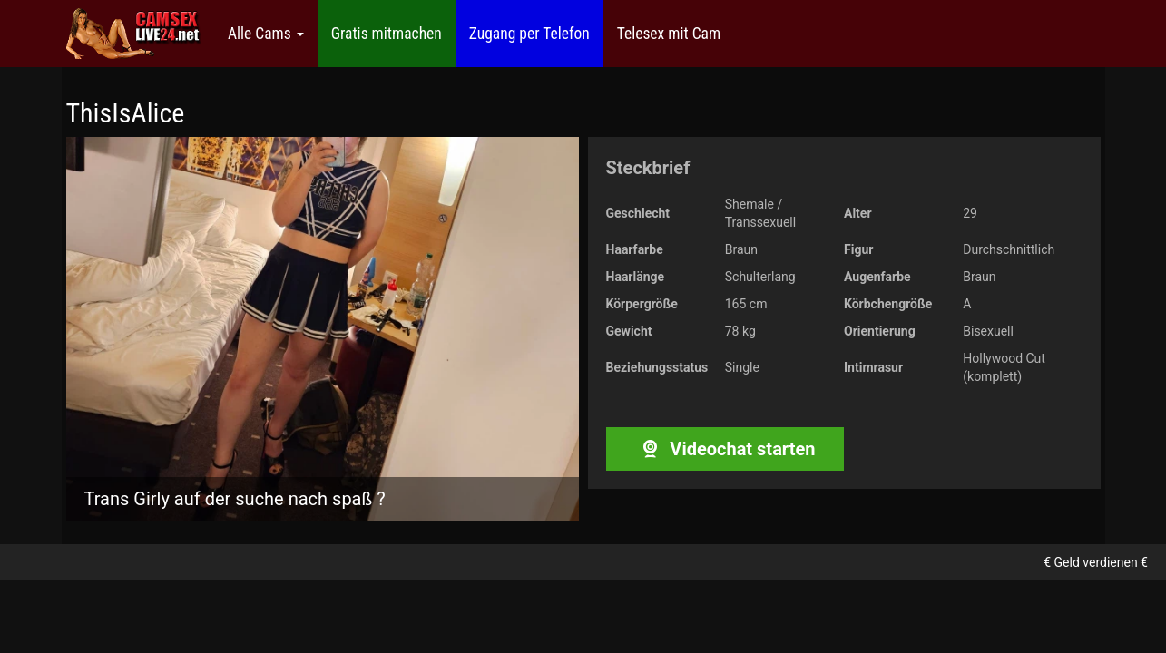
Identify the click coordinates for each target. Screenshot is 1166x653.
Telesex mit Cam (668, 33)
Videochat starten (724, 449)
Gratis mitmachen (386, 33)
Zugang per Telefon (529, 33)
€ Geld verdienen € (1096, 562)
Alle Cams (266, 33)
